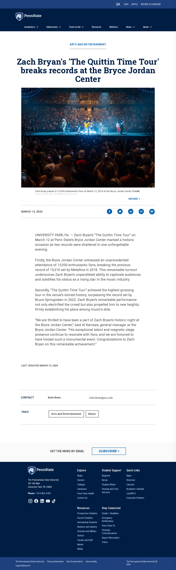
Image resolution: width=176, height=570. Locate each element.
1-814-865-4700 (43, 493)
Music (92, 413)
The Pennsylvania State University (30, 561)
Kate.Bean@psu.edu (101, 397)
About (146, 27)
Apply (134, 4)
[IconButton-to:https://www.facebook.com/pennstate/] (36, 501)
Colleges (81, 484)
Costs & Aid (74, 27)
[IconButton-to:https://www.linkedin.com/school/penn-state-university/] (42, 501)
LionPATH (131, 493)
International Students (87, 522)
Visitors (80, 535)
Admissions (52, 27)
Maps (128, 475)
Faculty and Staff (85, 540)
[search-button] (118, 4)
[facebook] (109, 212)
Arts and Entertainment (88, 44)
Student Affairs (109, 484)
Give (126, 4)
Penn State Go (108, 525)
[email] (141, 212)
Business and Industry (87, 526)
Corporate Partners (135, 497)
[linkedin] (130, 212)
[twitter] (120, 212)
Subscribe (108, 451)
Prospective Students (87, 513)
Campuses (82, 489)
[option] (39, 493)
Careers (80, 480)
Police (105, 542)
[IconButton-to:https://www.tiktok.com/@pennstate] (53, 501)
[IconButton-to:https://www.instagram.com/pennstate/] (30, 501)
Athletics (113, 27)
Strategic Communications (109, 532)
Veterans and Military (86, 531)
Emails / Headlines (110, 513)
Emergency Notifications (107, 519)
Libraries (130, 484)
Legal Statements (23, 565)
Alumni (80, 544)
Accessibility (91, 561)
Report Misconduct (110, 537)
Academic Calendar (135, 489)
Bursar (105, 480)
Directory (130, 480)
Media (80, 548)
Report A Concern (150, 4)
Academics (29, 27)
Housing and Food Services (110, 491)
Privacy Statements (55, 561)
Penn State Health (85, 493)
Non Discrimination (75, 561)
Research (96, 27)
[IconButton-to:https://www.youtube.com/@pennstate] (48, 501)
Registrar (106, 475)
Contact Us (82, 497)
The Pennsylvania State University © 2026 (141, 563)
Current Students (85, 518)
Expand (133, 198)
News (129, 27)
